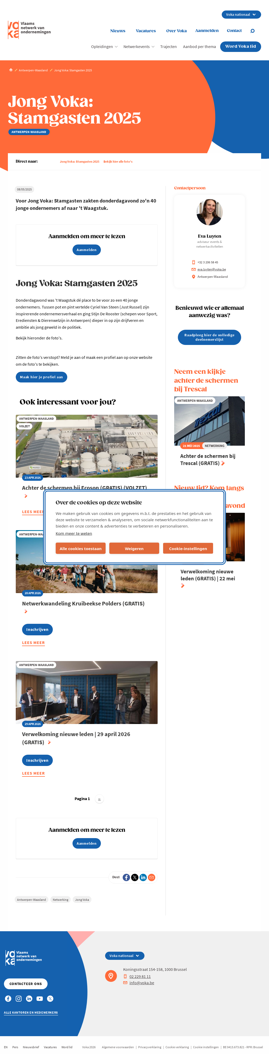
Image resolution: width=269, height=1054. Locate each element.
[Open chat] (255, 30)
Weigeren (134, 548)
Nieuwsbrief (31, 1047)
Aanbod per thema (199, 46)
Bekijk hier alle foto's (118, 161)
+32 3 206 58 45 (205, 262)
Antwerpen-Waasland (31, 900)
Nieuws (117, 31)
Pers (15, 1047)
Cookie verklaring (177, 1047)
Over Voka (176, 31)
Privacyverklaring (149, 1047)
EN (6, 1047)
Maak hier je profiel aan (41, 377)
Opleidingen (102, 46)
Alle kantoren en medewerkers (31, 1012)
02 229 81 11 (137, 976)
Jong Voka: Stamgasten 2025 (79, 161)
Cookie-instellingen (188, 548)
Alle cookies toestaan (80, 548)
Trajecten (168, 46)
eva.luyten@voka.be (209, 269)
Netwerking (60, 900)
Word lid (67, 1047)
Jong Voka (82, 900)
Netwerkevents (136, 46)
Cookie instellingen (206, 1047)
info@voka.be (138, 982)
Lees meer (33, 512)
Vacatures (146, 31)
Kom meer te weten (74, 533)
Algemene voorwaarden (118, 1047)
